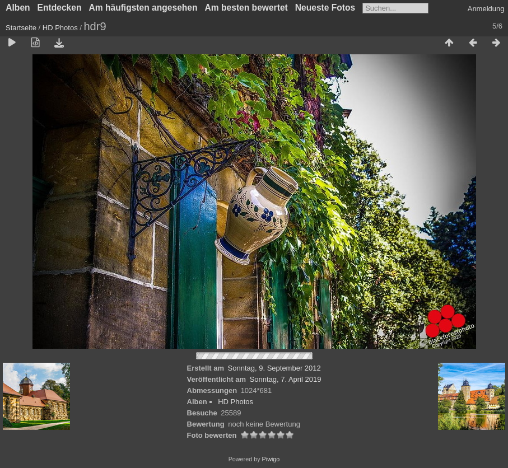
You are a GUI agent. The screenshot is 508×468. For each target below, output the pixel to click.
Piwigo (271, 459)
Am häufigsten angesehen (142, 7)
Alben (18, 7)
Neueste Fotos (325, 7)
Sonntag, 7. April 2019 (285, 379)
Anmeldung (486, 8)
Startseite (21, 28)
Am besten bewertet (246, 7)
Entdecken (60, 7)
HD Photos (60, 28)
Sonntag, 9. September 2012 (274, 368)
